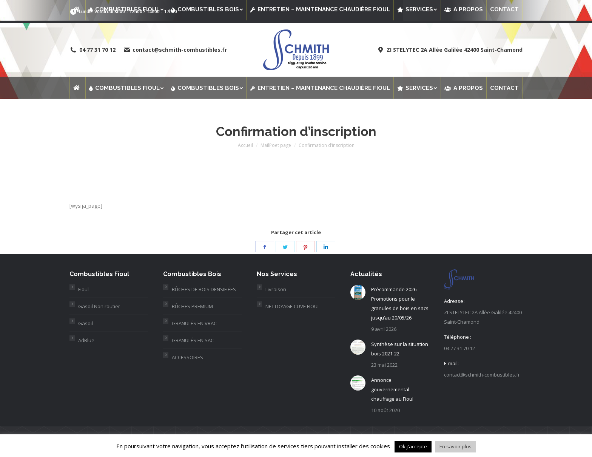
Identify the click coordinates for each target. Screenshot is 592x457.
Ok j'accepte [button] (413, 446)
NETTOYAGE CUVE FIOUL (292, 306)
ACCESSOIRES (187, 357)
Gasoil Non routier (99, 306)
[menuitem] (77, 88)
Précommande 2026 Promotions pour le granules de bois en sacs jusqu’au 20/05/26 (400, 303)
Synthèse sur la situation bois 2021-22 (399, 349)
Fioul (83, 289)
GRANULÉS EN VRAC (194, 323)
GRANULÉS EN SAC (193, 340)
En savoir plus (455, 446)
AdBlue (86, 340)
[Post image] (357, 292)
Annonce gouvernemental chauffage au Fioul (392, 389)
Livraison (275, 289)
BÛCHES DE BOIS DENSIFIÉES (204, 289)
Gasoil (85, 323)
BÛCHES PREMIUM (192, 306)
